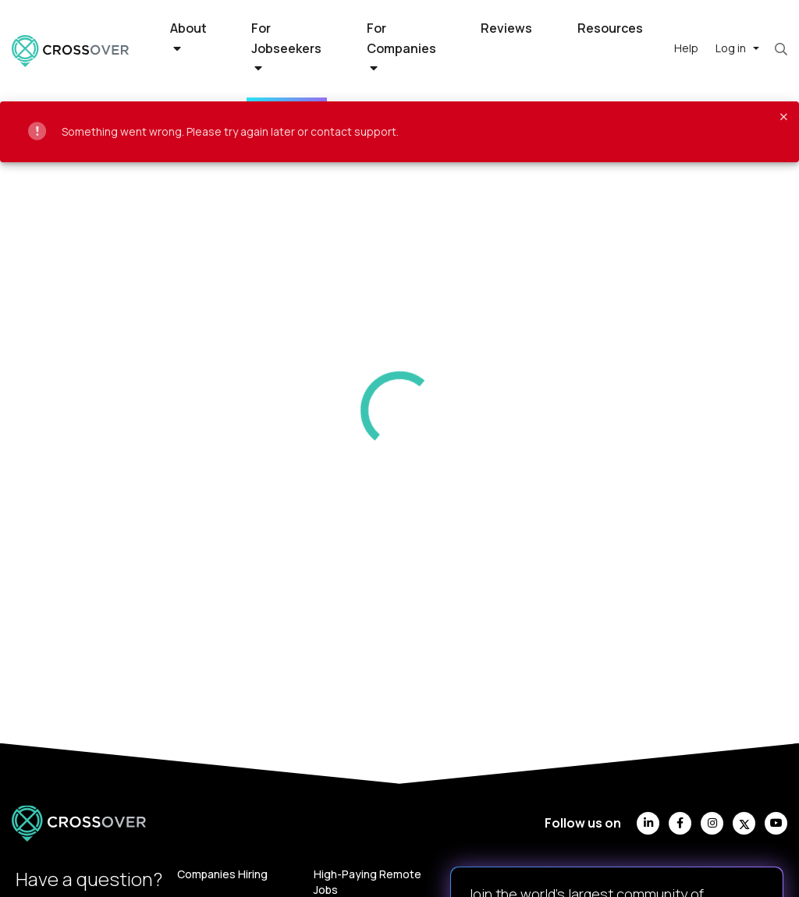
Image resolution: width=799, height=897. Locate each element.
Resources (610, 28)
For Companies (401, 47)
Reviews (506, 28)
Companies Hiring (222, 874)
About (188, 37)
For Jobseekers (286, 47)
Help (686, 48)
